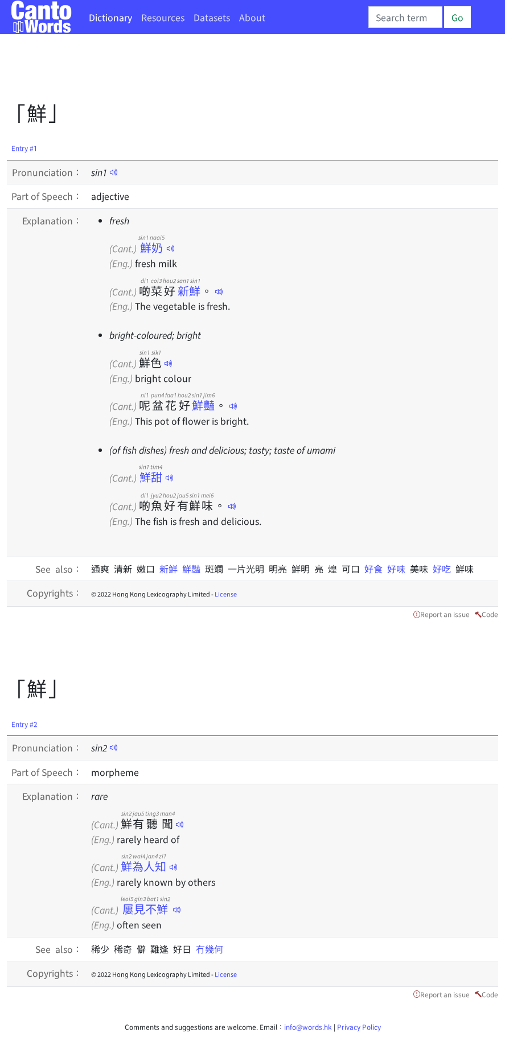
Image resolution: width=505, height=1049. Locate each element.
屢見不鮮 (145, 908)
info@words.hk (308, 1026)
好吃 (444, 568)
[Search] (405, 17)
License (226, 593)
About (252, 17)
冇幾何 (209, 949)
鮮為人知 (144, 866)
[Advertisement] (214, 71)
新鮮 (188, 290)
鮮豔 (203, 405)
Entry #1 (24, 148)
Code (490, 614)
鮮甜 (150, 476)
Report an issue (445, 614)
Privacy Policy (359, 1026)
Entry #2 (24, 724)
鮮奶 (151, 247)
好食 (375, 568)
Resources (162, 17)
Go (457, 17)
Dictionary (110, 17)
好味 (398, 568)
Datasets (212, 17)
